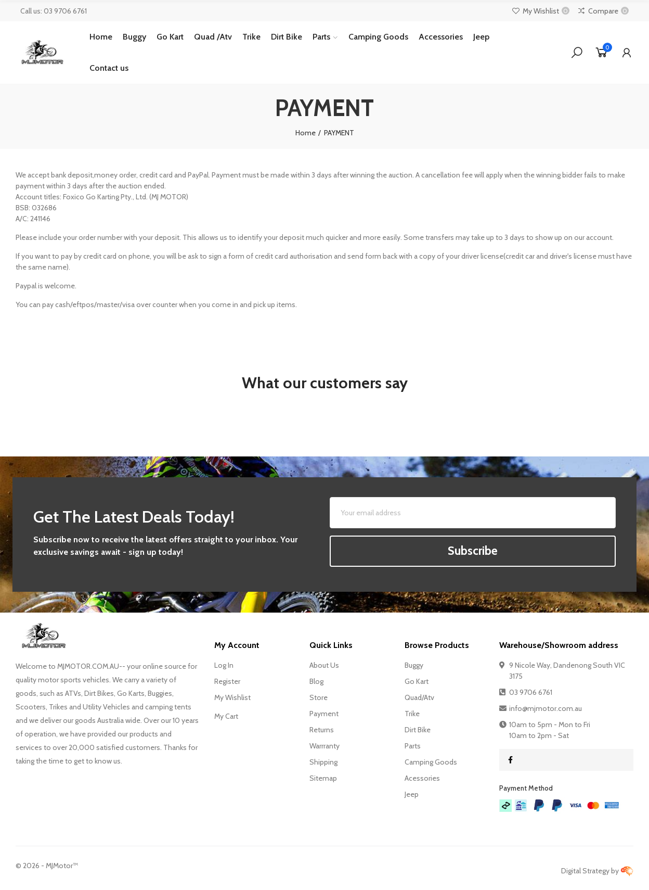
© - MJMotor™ (47, 865)
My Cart (226, 716)
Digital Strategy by (597, 870)
